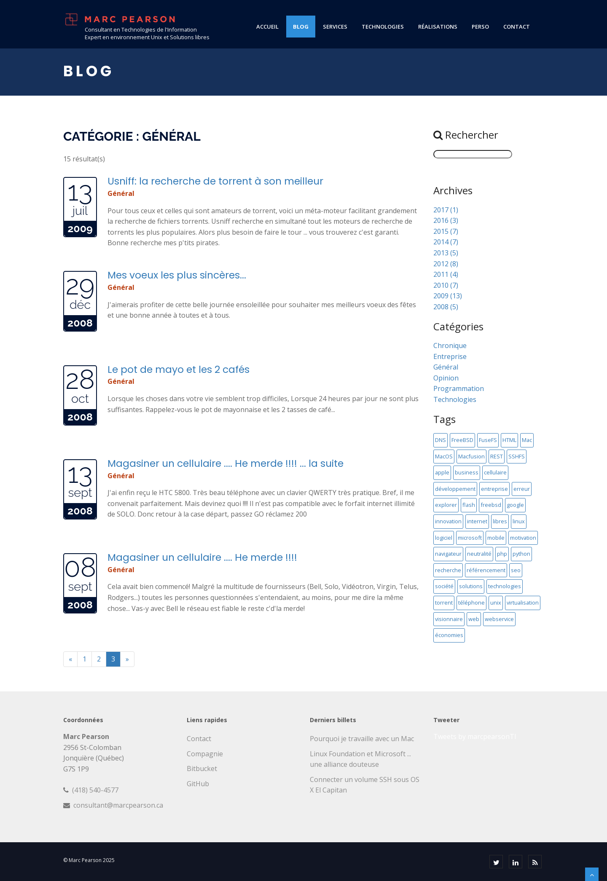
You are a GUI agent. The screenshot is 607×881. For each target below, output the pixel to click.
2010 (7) (445, 285)
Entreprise (450, 356)
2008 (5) (445, 306)
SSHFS (516, 456)
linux (519, 521)
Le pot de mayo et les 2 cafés (178, 369)
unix (495, 602)
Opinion (446, 378)
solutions (471, 586)
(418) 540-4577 (95, 790)
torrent (444, 602)
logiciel (443, 537)
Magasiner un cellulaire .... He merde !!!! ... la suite (225, 463)
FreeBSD (462, 440)
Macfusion (471, 456)
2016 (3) (445, 220)
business (466, 472)
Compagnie (205, 753)
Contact (199, 738)
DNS (440, 440)
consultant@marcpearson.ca (118, 805)
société (444, 586)
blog (301, 26)
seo (516, 570)
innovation (448, 521)
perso (480, 26)
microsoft (470, 537)
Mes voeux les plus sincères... (176, 275)
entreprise (494, 489)
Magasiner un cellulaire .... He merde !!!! (202, 557)
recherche (448, 570)
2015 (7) (445, 231)
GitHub (198, 783)
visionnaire (449, 619)
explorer (446, 505)
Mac (527, 440)
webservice (499, 619)
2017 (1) (445, 209)
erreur (521, 489)
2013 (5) (445, 252)
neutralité (479, 553)
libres (500, 521)
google (515, 505)
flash (468, 505)
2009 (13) (447, 295)
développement (455, 489)
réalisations (437, 26)
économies (449, 635)
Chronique (450, 345)
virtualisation (523, 602)
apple (442, 472)
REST (496, 456)
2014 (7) (445, 241)
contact (516, 26)
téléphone (471, 602)
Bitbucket (202, 768)
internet (477, 521)
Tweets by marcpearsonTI (474, 736)
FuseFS (488, 440)
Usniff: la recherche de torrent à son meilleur (215, 181)
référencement (486, 570)
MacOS (444, 456)
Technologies (454, 399)
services (335, 26)
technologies (383, 26)
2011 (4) (445, 274)
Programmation (458, 388)
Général (120, 193)
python (521, 553)
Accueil (267, 26)
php (502, 553)
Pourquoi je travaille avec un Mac (362, 738)
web (473, 619)
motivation (523, 537)
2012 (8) (445, 263)
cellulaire (495, 472)
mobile (496, 537)
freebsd (491, 505)
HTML (509, 440)
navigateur (448, 553)
